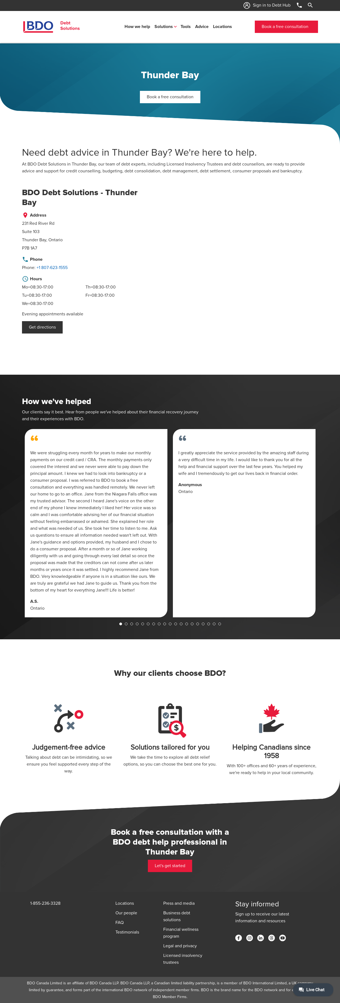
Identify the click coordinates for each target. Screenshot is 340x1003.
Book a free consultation (285, 26)
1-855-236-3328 (45, 903)
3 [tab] (131, 624)
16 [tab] (203, 624)
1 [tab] (120, 624)
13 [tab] (186, 624)
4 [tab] (137, 624)
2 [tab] (126, 624)
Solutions (163, 26)
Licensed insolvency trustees (182, 959)
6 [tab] (148, 624)
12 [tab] (181, 624)
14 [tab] (192, 624)
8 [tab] (159, 624)
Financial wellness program (180, 933)
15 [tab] (197, 624)
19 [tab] (219, 624)
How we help (137, 26)
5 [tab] (142, 624)
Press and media (179, 903)
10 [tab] (170, 624)
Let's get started (170, 865)
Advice (202, 26)
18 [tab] (214, 624)
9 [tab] (164, 624)
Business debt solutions (176, 916)
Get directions (42, 327)
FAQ (119, 922)
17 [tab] (208, 624)
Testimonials (127, 932)
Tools (186, 26)
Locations (222, 26)
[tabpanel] (96, 523)
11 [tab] (175, 624)
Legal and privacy (180, 946)
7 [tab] (153, 624)
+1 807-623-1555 (52, 267)
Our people (126, 913)
